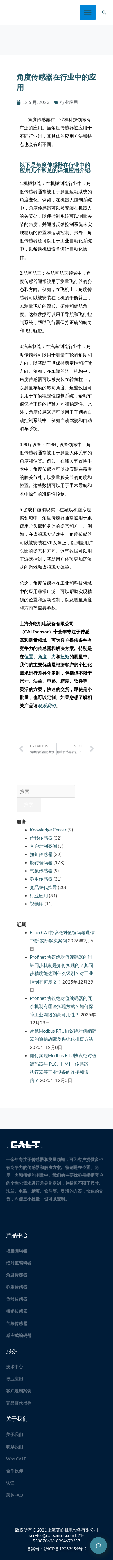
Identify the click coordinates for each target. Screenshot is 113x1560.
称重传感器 (41, 878)
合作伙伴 (14, 1470)
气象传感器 (41, 870)
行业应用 (69, 102)
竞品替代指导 (43, 887)
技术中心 (14, 1366)
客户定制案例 (43, 846)
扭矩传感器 (41, 854)
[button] (104, 12)
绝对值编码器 (18, 1262)
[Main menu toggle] (88, 12)
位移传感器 (41, 838)
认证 (10, 1482)
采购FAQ (14, 1495)
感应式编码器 (18, 1335)
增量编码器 (16, 1250)
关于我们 (14, 1434)
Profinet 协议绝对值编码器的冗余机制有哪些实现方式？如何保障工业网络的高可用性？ (61, 1006)
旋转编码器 (41, 862)
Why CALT (16, 1458)
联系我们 (14, 1446)
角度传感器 (16, 1274)
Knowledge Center (48, 829)
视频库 (36, 903)
